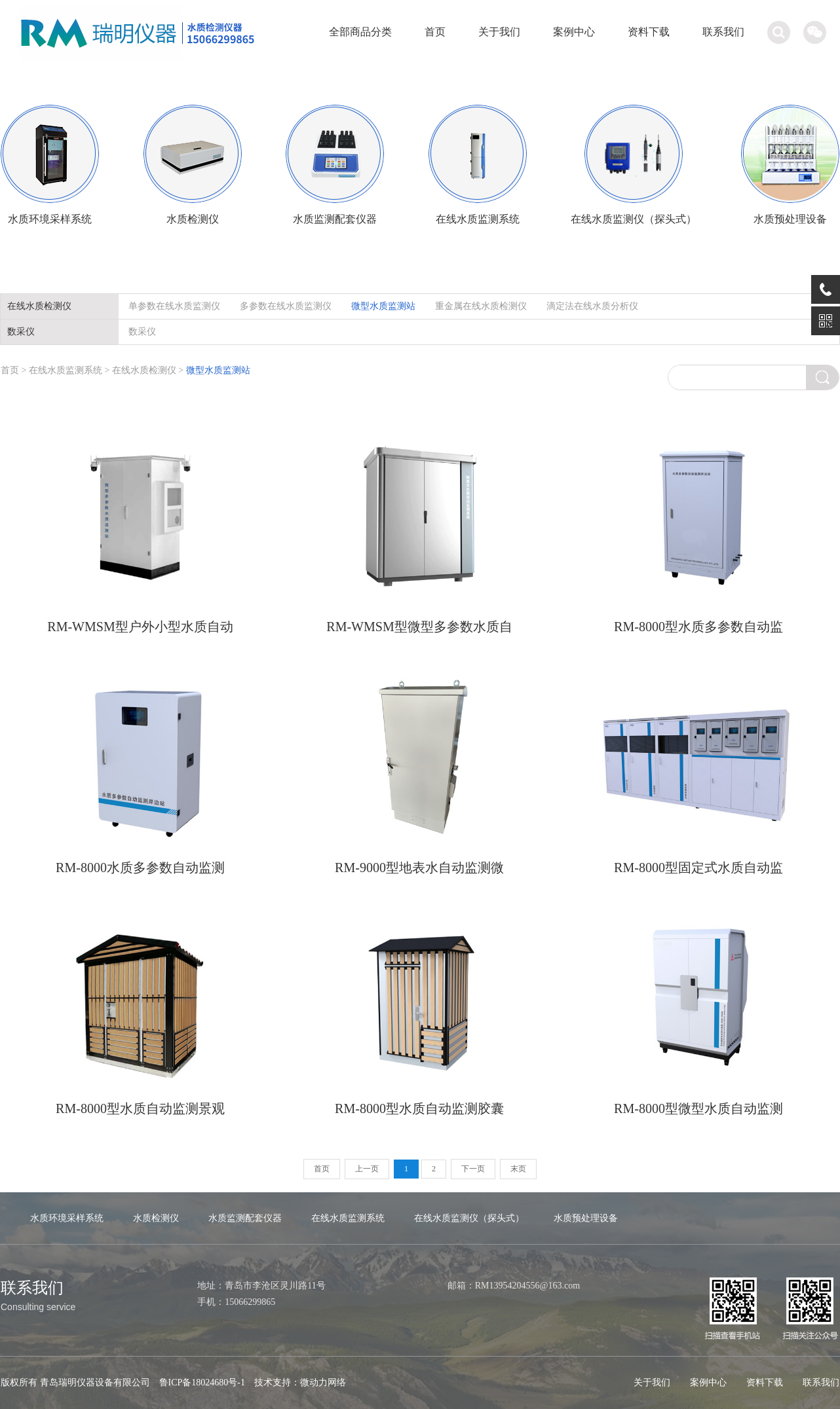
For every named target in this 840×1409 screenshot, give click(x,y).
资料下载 (649, 31)
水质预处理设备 (586, 1218)
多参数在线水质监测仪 (286, 306)
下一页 (473, 1168)
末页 (518, 1168)
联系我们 (723, 31)
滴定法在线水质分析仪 (592, 306)
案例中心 (574, 31)
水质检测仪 (156, 1218)
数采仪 (142, 332)
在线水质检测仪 (144, 370)
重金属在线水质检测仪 (481, 306)
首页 (435, 31)
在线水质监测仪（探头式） (469, 1218)
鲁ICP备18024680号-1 (202, 1382)
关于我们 (499, 31)
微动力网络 (323, 1382)
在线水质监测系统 (67, 370)
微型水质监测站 (383, 306)
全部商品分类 (360, 31)
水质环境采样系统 (67, 1218)
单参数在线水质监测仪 (174, 306)
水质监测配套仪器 (245, 1218)
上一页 (367, 1168)
